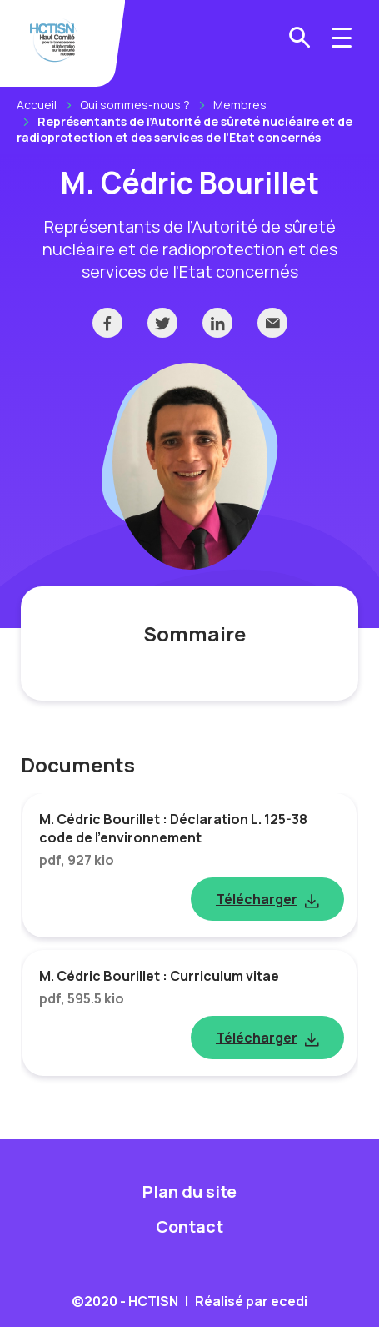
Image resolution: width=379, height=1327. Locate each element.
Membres (240, 105)
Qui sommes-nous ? (135, 105)
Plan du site (189, 1191)
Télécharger (256, 899)
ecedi (289, 1301)
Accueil (37, 105)
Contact (189, 1226)
